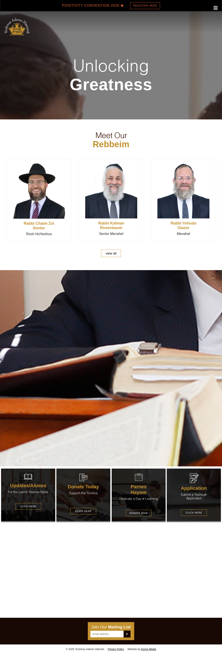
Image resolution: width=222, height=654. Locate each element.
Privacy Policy (116, 649)
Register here (145, 5)
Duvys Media (148, 649)
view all (111, 253)
